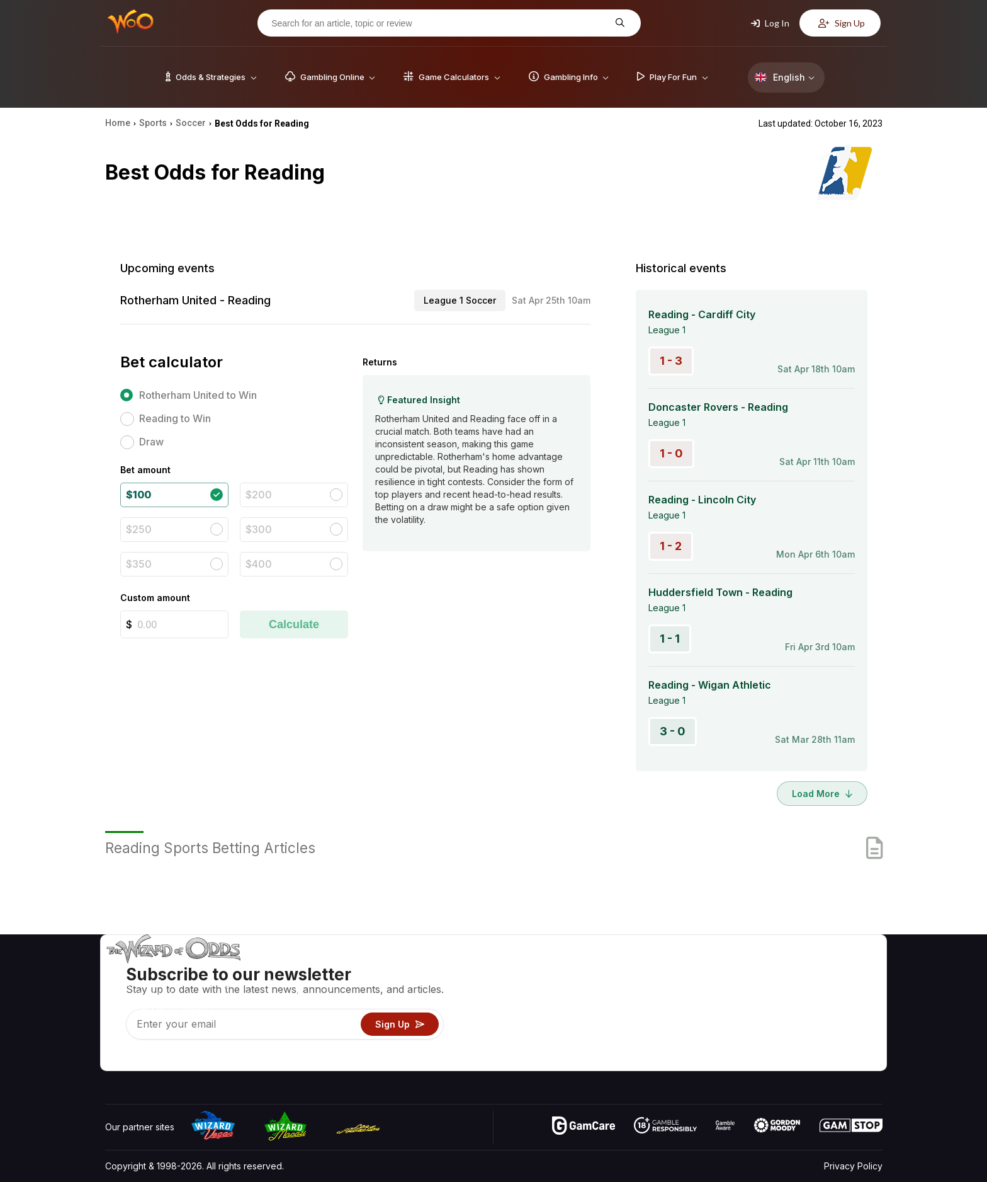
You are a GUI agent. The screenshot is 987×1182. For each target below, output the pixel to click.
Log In (770, 23)
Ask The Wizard (665, 1060)
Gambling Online (665, 1042)
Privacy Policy (853, 1166)
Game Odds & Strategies (683, 969)
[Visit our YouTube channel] (116, 1058)
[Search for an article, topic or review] (439, 23)
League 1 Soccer (460, 300)
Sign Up (841, 23)
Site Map (851, 1006)
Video (846, 969)
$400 (258, 564)
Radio (777, 1042)
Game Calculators (668, 987)
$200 (258, 494)
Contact (781, 987)
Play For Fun (657, 1024)
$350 (139, 564)
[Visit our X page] (143, 1058)
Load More (822, 793)
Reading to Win (175, 418)
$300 (258, 529)
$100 (138, 494)
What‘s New (790, 1024)
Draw (151, 441)
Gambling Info (660, 1006)
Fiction (846, 1024)
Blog (842, 987)
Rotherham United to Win (198, 395)
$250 (139, 529)
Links (775, 1006)
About (777, 969)
